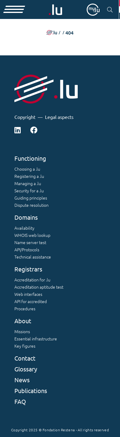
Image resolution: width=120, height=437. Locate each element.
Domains (26, 217)
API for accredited (30, 301)
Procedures (24, 308)
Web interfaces (28, 294)
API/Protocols (26, 249)
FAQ (20, 401)
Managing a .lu (27, 183)
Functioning (30, 158)
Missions (22, 331)
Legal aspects (59, 117)
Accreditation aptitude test (38, 287)
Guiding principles (30, 198)
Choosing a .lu (27, 169)
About (22, 320)
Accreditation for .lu (32, 280)
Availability (24, 228)
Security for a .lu (29, 191)
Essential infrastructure (35, 339)
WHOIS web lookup (32, 235)
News (22, 379)
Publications (30, 390)
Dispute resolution (31, 205)
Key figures (24, 346)
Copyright (24, 117)
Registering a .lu (29, 176)
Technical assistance (32, 257)
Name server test (30, 242)
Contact (24, 358)
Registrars (28, 269)
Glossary (25, 369)
